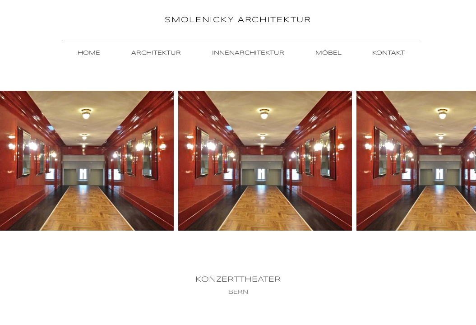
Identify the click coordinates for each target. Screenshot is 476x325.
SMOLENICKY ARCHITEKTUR (238, 20)
